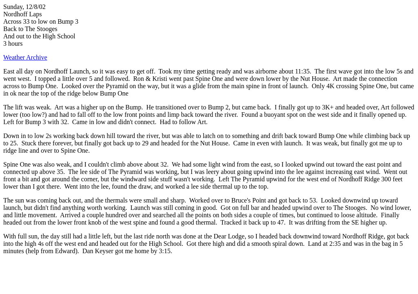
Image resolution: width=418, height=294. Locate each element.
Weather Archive (25, 57)
